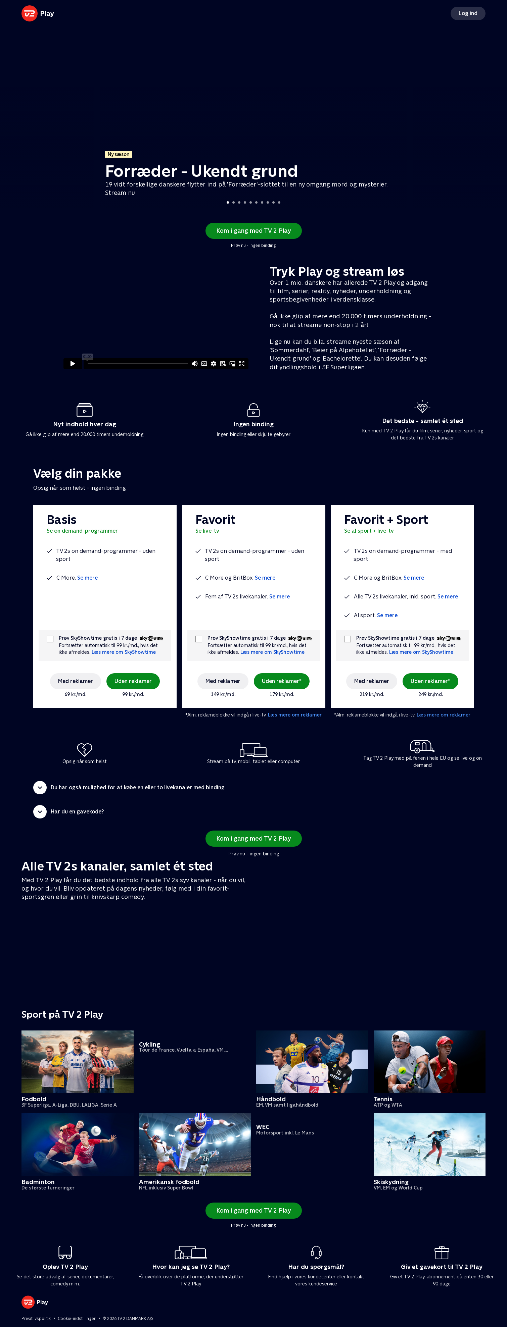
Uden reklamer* (282, 681)
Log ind (468, 13)
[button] (253, 788)
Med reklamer (75, 681)
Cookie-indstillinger (77, 1318)
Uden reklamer (133, 681)
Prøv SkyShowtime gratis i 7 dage (98, 638)
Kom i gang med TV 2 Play (253, 230)
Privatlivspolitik (36, 1318)
